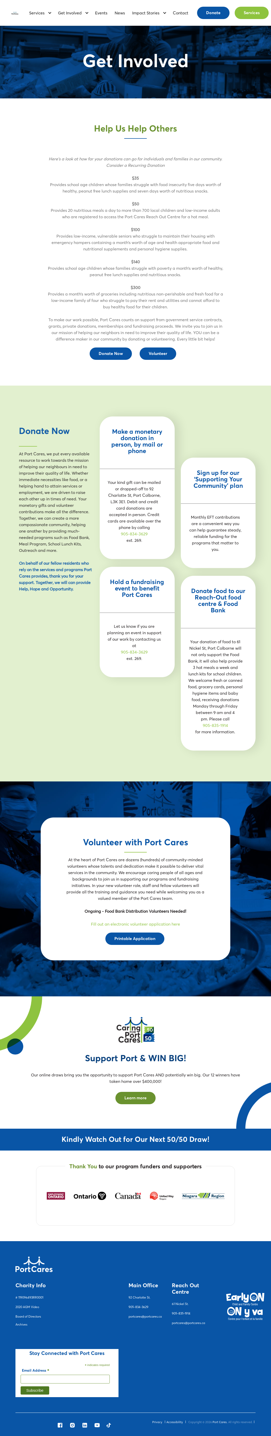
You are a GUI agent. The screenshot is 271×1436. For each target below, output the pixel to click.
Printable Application (134, 939)
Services (252, 13)
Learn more (135, 1098)
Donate (213, 13)
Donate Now (111, 354)
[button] (39, 13)
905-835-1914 (215, 725)
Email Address (35, 1371)
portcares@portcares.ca (145, 1316)
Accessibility (174, 1422)
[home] (14, 13)
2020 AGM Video (27, 1307)
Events (101, 12)
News (120, 12)
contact (180, 12)
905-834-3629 (134, 533)
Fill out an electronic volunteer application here (135, 924)
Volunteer (158, 354)
